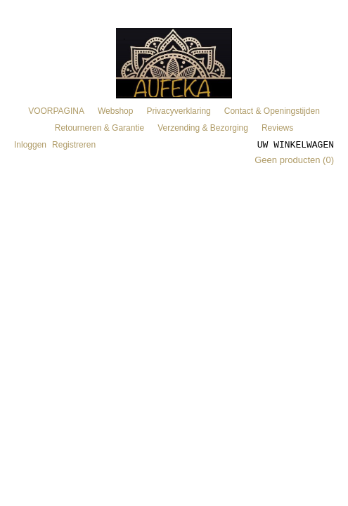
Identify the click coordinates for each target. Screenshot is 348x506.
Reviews (277, 128)
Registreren (74, 145)
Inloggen (30, 145)
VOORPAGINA (56, 111)
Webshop (115, 111)
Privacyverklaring (178, 111)
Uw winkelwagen (295, 144)
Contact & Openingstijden (272, 111)
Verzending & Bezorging (202, 128)
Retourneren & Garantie (99, 128)
